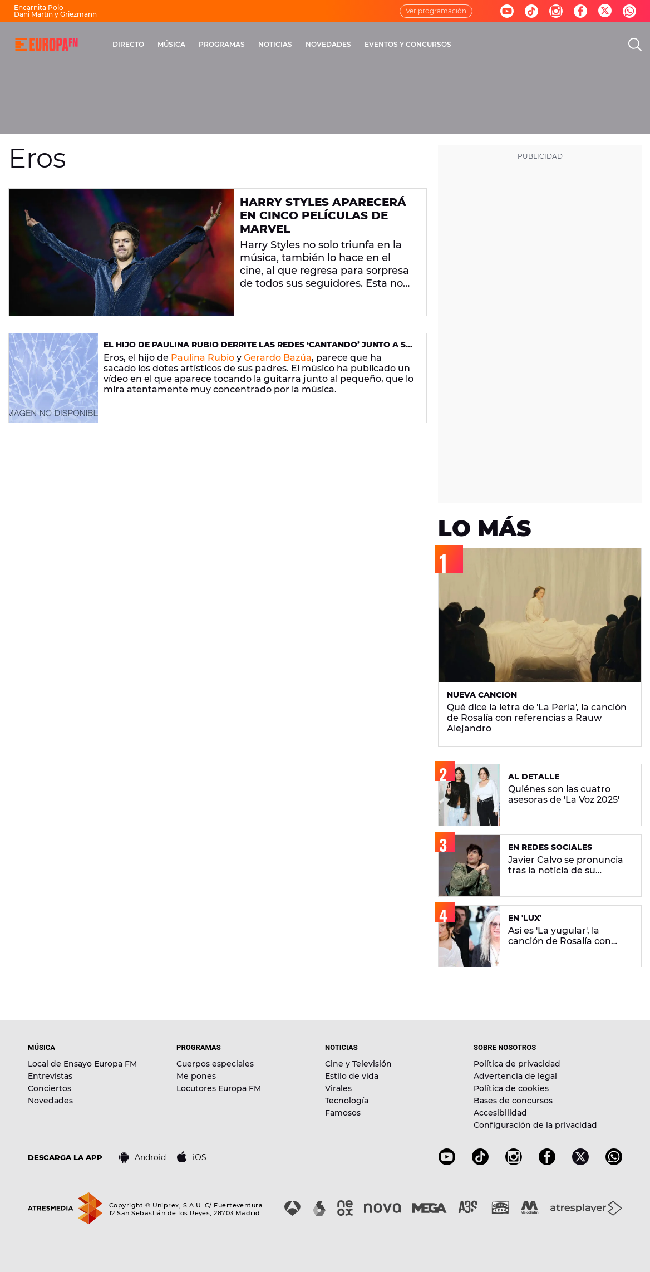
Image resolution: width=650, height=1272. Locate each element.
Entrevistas (50, 1076)
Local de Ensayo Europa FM (82, 1064)
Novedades (50, 1101)
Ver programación (436, 11)
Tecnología (346, 1101)
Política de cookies (511, 1088)
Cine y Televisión (358, 1064)
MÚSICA (171, 44)
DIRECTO (128, 44)
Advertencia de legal (515, 1076)
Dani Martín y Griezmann (55, 14)
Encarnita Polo (38, 7)
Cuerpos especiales (215, 1064)
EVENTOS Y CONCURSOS (408, 44)
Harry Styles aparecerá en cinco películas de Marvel (323, 215)
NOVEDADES (328, 44)
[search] (635, 44)
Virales (338, 1088)
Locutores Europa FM (218, 1088)
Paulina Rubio (202, 357)
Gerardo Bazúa (278, 357)
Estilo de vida (351, 1076)
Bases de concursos (513, 1101)
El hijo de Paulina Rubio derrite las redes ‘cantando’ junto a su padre (258, 349)
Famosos (343, 1113)
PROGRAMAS (222, 44)
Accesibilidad (500, 1113)
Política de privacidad (517, 1064)
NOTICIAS (275, 44)
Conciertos (49, 1088)
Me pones (196, 1076)
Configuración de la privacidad (535, 1125)
